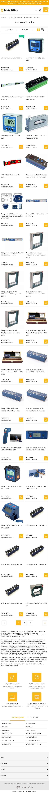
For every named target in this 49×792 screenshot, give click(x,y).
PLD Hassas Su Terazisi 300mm (11, 603)
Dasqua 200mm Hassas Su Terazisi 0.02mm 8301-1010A (10, 410)
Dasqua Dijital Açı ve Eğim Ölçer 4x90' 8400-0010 (36, 488)
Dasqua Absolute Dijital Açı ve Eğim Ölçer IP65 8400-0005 (35, 449)
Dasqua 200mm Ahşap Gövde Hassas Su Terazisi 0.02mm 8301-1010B (12, 372)
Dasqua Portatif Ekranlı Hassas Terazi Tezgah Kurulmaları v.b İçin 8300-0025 (12, 216)
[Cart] (45, 9)
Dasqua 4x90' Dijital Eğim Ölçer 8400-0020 (11, 488)
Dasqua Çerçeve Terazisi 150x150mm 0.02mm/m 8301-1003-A (11, 333)
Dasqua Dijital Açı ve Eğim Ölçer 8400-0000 (11, 527)
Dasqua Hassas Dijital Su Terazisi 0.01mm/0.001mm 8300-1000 (36, 176)
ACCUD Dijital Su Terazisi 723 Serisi (10, 137)
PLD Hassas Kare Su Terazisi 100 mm (36, 604)
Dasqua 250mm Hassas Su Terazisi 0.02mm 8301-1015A (35, 371)
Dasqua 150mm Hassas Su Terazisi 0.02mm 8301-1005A (35, 410)
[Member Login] (40, 10)
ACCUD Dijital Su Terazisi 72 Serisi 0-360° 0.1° (12, 98)
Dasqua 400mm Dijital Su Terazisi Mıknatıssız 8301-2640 (12, 254)
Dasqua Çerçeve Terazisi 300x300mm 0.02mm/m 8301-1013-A (36, 255)
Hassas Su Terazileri (32, 17)
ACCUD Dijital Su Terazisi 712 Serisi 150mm (35, 98)
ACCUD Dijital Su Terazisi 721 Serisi (35, 59)
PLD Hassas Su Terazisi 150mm (11, 58)
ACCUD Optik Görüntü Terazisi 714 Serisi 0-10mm (36, 137)
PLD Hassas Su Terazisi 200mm (11, 564)
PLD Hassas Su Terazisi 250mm (36, 564)
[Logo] (9, 9)
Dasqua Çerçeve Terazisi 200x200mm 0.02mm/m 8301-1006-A (36, 294)
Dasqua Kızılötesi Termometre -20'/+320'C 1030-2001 (11, 449)
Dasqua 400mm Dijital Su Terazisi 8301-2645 (37, 215)
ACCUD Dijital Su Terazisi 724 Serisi (10, 176)
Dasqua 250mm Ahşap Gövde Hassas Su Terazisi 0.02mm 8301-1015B (37, 333)
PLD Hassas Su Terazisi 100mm (36, 525)
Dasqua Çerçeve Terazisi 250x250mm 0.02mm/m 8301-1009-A (11, 294)
